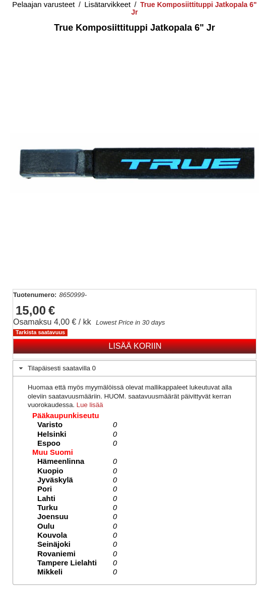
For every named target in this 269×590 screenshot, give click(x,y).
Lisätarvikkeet (108, 4)
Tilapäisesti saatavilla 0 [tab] (56, 368)
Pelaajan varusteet (43, 4)
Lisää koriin (135, 346)
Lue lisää (90, 405)
